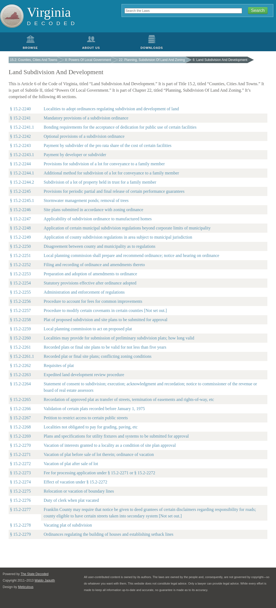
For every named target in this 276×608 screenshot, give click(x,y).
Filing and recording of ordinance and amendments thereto (94, 264)
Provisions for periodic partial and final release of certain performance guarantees (114, 191)
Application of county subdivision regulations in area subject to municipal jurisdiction (118, 237)
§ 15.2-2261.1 (22, 356)
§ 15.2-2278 (20, 525)
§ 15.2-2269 (20, 436)
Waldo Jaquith (44, 580)
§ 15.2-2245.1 (22, 200)
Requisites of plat (59, 365)
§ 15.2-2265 (20, 399)
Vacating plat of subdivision (68, 525)
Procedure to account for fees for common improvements (93, 301)
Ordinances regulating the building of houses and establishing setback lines (108, 534)
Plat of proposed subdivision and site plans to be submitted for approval (105, 319)
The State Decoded (35, 574)
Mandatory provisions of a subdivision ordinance (86, 118)
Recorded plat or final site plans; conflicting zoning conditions (97, 356)
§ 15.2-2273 (20, 472)
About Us (91, 47)
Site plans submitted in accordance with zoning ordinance (93, 209)
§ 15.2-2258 (20, 319)
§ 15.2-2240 (20, 109)
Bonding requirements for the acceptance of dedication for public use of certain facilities (120, 127)
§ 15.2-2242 (20, 136)
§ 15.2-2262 (20, 365)
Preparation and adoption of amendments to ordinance (90, 274)
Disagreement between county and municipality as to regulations (100, 246)
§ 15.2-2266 (20, 408)
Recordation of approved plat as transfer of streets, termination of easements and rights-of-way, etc (129, 399)
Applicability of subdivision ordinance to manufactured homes (98, 219)
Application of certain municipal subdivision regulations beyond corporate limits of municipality (127, 228)
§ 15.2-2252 (20, 264)
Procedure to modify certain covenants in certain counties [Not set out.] (105, 310)
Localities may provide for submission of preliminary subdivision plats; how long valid (119, 338)
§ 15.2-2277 (20, 509)
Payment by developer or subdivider (75, 154)
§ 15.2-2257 (20, 310)
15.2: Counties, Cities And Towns (33, 60)
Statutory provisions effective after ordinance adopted (90, 283)
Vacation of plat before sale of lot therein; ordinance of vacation (99, 454)
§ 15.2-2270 (20, 445)
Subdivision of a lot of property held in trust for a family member (100, 182)
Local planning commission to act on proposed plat (88, 329)
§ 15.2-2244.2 (22, 182)
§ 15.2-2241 (20, 118)
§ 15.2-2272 (20, 463)
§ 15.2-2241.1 (22, 127)
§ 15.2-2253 (20, 274)
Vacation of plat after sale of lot (71, 463)
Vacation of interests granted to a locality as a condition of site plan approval (110, 445)
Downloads (152, 47)
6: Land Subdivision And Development (220, 60)
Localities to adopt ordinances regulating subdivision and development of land (111, 109)
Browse (30, 47)
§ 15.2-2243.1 (22, 154)
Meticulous (25, 587)
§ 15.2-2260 (20, 338)
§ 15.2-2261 (20, 347)
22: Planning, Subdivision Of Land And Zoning (152, 60)
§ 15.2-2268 (20, 427)
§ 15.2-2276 (20, 500)
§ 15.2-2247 (20, 219)
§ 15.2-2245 (20, 191)
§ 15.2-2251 (20, 255)
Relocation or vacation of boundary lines (79, 491)
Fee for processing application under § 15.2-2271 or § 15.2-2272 (99, 472)
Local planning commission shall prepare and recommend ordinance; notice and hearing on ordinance (131, 255)
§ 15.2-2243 (20, 145)
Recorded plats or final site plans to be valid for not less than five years (105, 347)
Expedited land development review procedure (84, 374)
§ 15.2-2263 (20, 374)
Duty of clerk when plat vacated (71, 500)
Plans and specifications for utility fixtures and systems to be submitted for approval (116, 436)
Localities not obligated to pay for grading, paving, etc (90, 427)
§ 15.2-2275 (20, 491)
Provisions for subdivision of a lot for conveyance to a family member (104, 164)
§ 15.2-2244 (20, 164)
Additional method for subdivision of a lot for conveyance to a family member (111, 173)
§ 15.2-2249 (20, 237)
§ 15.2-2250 (20, 246)
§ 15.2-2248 (20, 228)
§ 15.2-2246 (20, 209)
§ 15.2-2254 (20, 283)
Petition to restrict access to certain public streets (86, 417)
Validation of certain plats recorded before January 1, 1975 (94, 408)
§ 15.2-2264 (20, 384)
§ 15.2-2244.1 (22, 173)
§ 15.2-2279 (20, 534)
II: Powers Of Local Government (88, 60)
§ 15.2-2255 (20, 292)
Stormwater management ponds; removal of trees (86, 200)
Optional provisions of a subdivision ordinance (84, 136)
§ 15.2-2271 (20, 454)
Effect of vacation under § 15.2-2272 (75, 482)
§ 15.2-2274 (20, 482)
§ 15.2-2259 (20, 329)
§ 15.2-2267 (20, 417)
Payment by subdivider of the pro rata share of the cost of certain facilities (107, 145)
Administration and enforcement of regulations (84, 292)
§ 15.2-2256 (20, 301)
